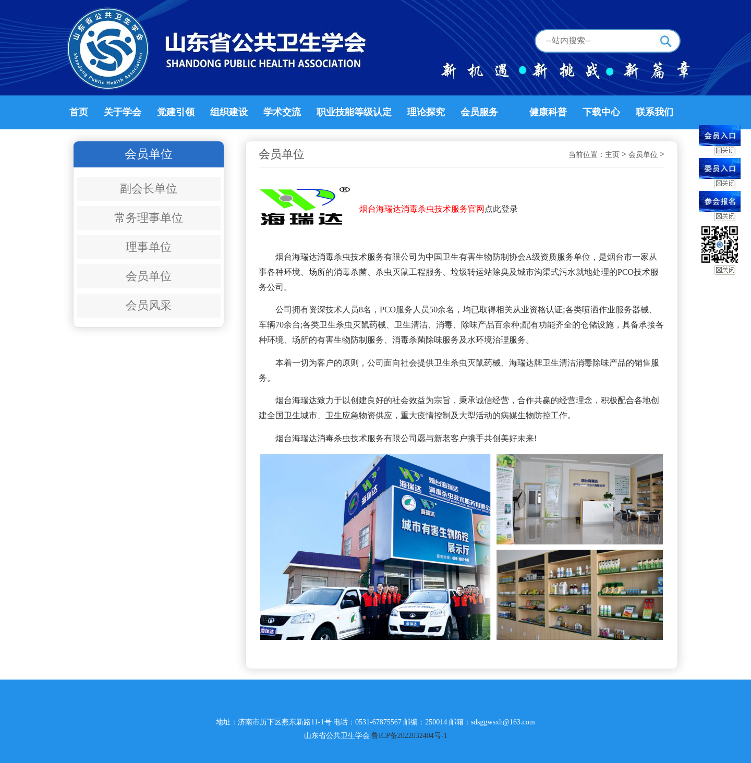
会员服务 (479, 112)
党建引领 (176, 112)
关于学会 (122, 112)
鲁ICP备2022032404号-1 (409, 736)
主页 (612, 155)
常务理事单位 (148, 217)
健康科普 (548, 112)
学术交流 (282, 112)
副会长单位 (148, 188)
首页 (78, 112)
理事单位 (149, 246)
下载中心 (601, 112)
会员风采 (149, 305)
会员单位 (149, 276)
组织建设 (229, 112)
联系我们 (654, 112)
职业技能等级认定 (354, 112)
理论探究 (426, 112)
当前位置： (586, 155)
